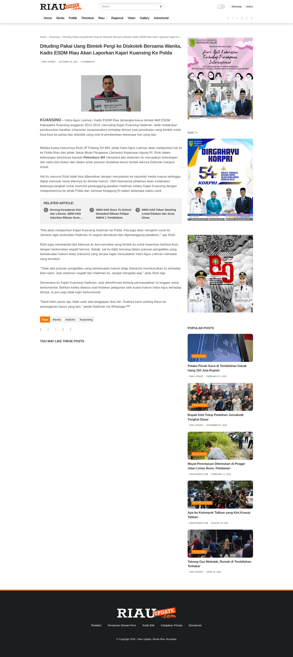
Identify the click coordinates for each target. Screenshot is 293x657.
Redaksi (96, 625)
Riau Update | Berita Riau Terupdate (157, 639)
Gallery (144, 18)
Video (131, 18)
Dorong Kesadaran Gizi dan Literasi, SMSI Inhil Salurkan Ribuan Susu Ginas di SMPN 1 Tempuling (65, 213)
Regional (117, 18)
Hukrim (70, 319)
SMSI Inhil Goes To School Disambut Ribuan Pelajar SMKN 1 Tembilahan (113, 213)
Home (47, 18)
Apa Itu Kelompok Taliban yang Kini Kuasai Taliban (219, 515)
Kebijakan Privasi (171, 625)
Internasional (202, 503)
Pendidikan (199, 405)
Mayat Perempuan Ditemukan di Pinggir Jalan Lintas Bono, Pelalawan (216, 466)
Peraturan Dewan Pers (122, 625)
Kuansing (55, 37)
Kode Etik (148, 625)
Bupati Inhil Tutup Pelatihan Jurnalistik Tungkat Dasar (216, 417)
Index (248, 6)
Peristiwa (87, 18)
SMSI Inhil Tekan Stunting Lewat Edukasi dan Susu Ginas (159, 213)
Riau (101, 18)
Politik (73, 18)
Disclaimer (195, 625)
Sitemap (236, 6)
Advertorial (161, 18)
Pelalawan (199, 454)
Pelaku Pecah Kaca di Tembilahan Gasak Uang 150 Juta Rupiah (217, 368)
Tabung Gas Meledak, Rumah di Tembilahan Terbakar (219, 564)
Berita (60, 18)
